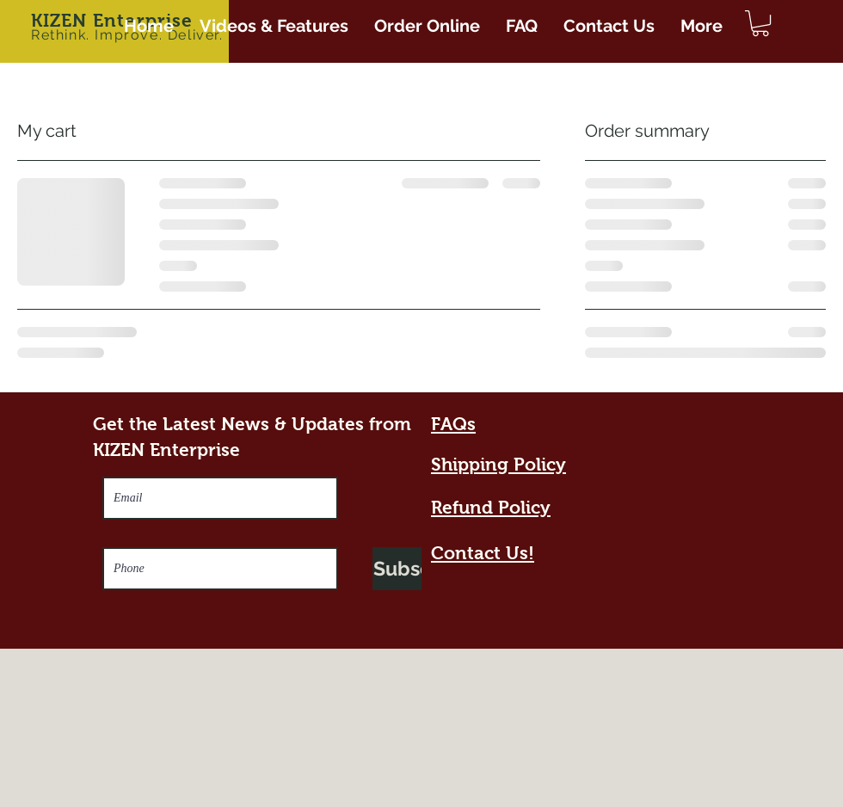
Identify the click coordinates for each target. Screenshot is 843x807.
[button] (760, 23)
